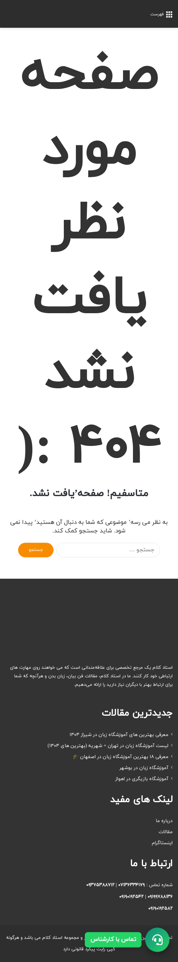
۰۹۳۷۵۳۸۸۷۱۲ (100, 885)
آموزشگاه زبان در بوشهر (143, 767)
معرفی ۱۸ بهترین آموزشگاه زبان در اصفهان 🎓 (120, 756)
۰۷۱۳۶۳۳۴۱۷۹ (131, 885)
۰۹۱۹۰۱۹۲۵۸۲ (160, 908)
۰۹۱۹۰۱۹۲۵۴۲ (131, 897)
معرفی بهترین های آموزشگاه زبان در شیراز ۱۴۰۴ (118, 734)
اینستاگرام (162, 843)
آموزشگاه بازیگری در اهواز (141, 779)
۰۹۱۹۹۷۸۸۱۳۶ (160, 897)
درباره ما (164, 821)
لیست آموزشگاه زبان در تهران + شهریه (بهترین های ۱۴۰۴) (108, 745)
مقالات (165, 832)
